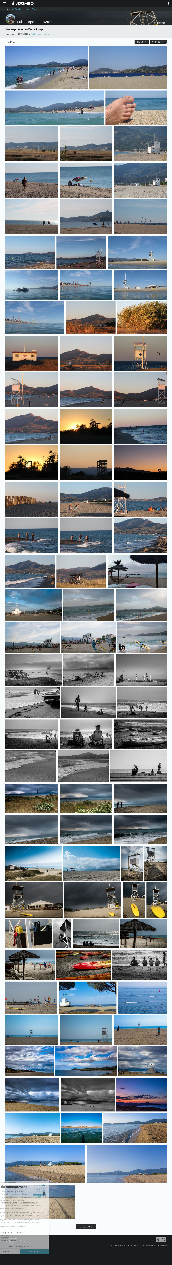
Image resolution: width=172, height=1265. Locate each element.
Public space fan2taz (40, 33)
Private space (160, 22)
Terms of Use (11, 1238)
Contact (9, 1243)
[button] (7, 1251)
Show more (86, 1226)
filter (141, 42)
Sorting (158, 42)
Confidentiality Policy (15, 1241)
